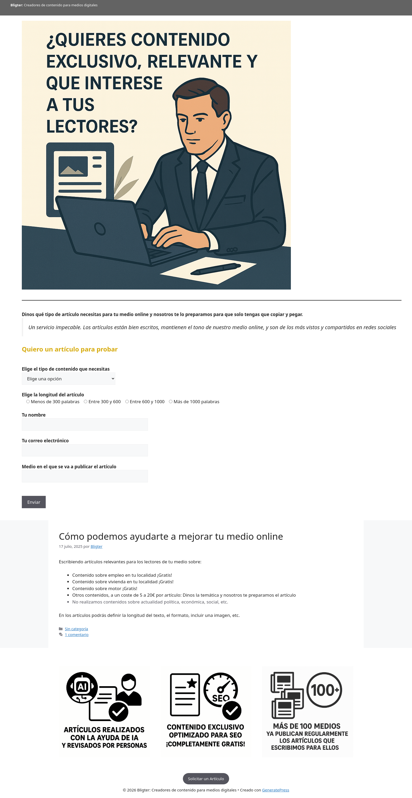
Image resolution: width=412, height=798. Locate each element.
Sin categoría (76, 628)
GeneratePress (275, 789)
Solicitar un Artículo (206, 778)
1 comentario (77, 634)
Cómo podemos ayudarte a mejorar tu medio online (171, 536)
